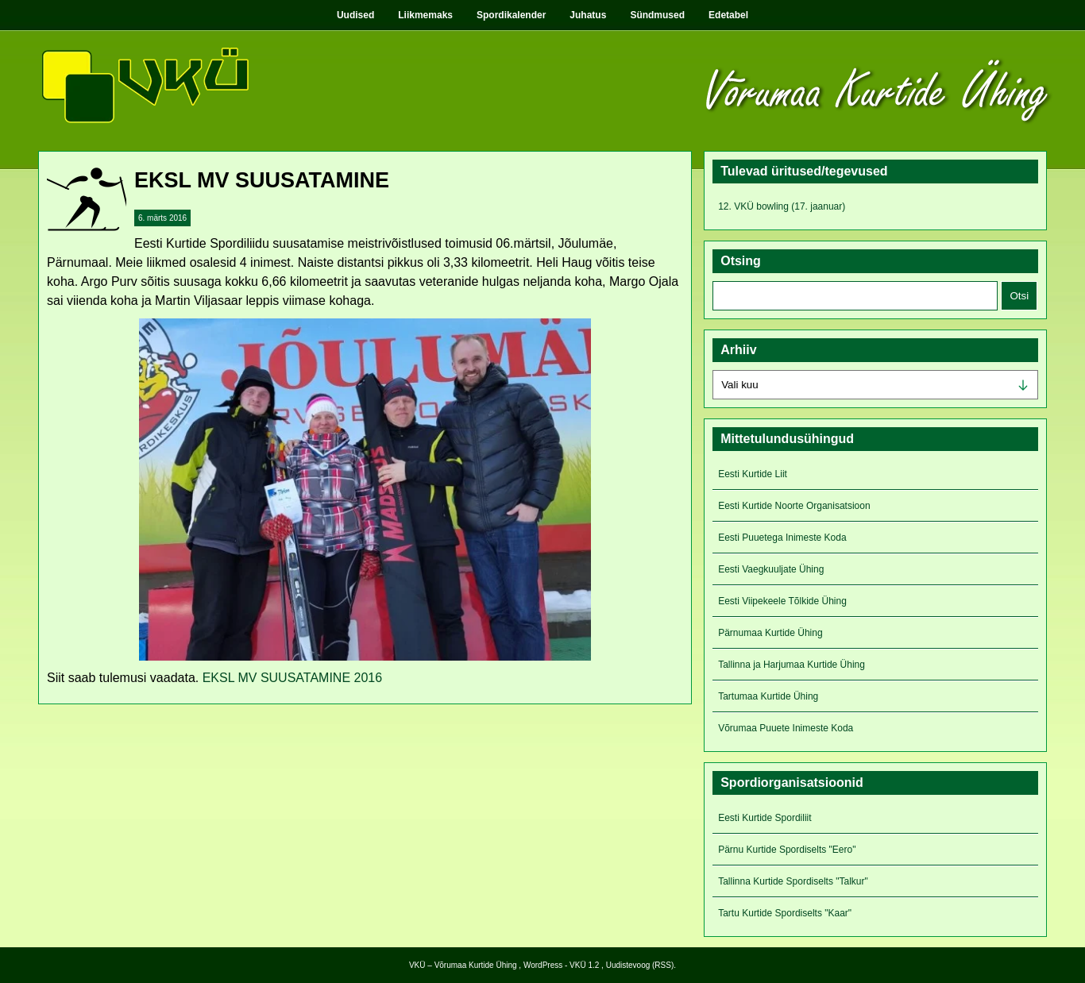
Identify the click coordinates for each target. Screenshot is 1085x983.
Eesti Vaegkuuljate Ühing (771, 569)
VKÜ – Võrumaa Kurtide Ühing (463, 965)
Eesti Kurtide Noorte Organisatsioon (794, 505)
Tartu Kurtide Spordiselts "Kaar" (784, 913)
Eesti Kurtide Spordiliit (764, 817)
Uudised (355, 15)
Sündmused (657, 15)
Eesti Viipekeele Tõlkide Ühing (782, 601)
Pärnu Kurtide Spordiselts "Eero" (786, 849)
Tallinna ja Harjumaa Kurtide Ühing (791, 664)
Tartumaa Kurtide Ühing (768, 696)
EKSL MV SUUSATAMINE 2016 (292, 677)
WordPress (542, 965)
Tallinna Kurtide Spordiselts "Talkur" (793, 881)
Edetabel (728, 15)
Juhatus (588, 15)
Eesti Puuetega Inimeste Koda (782, 537)
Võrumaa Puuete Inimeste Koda (785, 728)
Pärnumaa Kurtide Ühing (770, 632)
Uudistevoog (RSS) (640, 965)
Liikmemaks (425, 15)
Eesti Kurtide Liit (752, 474)
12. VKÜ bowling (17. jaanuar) (781, 206)
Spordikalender (511, 15)
